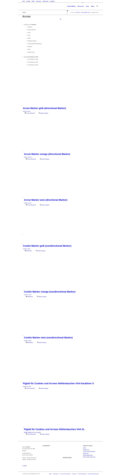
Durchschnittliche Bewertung (34, 43)
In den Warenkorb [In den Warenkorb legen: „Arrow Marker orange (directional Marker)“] (31, 159)
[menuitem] (24, 1)
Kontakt (28, 1)
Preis (29, 35)
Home (23, 1)
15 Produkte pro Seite (33, 59)
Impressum (38, 1)
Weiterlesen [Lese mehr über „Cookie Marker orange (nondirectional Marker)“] (29, 296)
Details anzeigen (43, 113)
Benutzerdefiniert (32, 29)
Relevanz (30, 46)
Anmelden (52, 1)
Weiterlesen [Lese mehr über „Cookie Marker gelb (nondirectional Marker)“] (28, 250)
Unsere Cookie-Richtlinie (89, 451)
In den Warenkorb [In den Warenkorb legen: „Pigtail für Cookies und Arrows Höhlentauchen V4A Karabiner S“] (30, 388)
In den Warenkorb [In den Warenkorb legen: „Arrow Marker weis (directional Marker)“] (31, 205)
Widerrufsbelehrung (88, 455)
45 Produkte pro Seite (33, 64)
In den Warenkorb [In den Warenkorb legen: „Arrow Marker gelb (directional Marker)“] (30, 113)
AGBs (33, 1)
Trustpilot (24, 465)
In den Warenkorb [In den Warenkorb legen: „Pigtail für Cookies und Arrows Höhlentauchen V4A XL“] (31, 434)
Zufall (29, 49)
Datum (29, 38)
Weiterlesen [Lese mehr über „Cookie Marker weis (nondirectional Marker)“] (29, 342)
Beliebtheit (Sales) (32, 41)
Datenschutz (45, 1)
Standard (30, 27)
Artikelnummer (31, 52)
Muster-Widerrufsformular (89, 457)
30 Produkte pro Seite (33, 62)
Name (29, 32)
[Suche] (97, 6)
